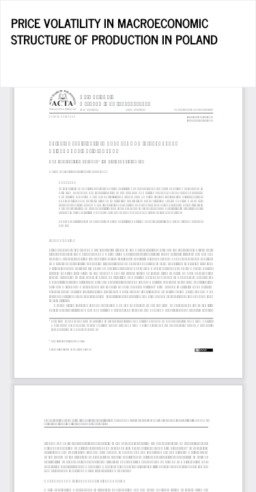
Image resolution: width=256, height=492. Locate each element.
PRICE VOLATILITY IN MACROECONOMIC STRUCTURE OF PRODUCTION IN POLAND (114, 30)
